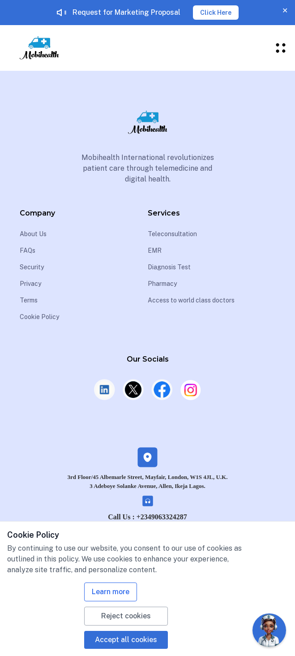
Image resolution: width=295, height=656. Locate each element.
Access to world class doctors (191, 300)
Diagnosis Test (169, 267)
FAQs (27, 250)
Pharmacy (162, 283)
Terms (29, 300)
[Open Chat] (269, 630)
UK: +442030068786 (147, 531)
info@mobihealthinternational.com (151, 545)
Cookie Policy (39, 316)
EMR (155, 250)
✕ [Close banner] (285, 10)
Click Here (215, 12)
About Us (33, 233)
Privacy (30, 283)
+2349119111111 (46, 587)
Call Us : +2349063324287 (147, 517)
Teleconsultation (172, 233)
